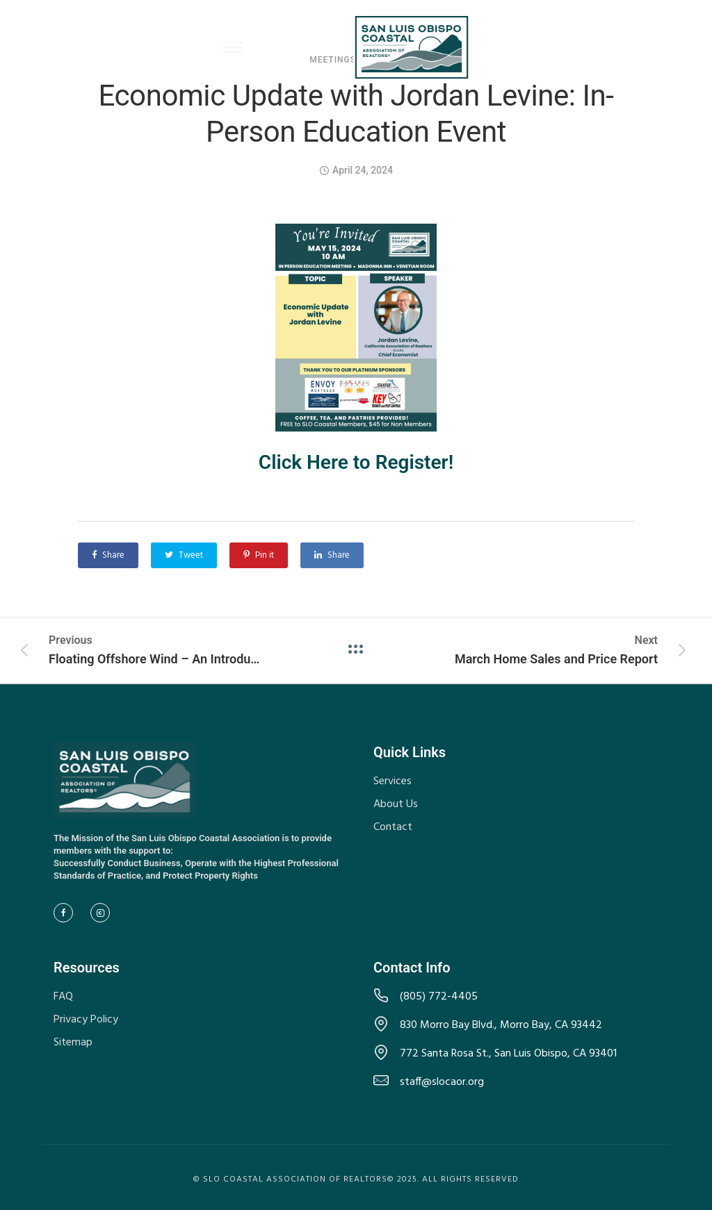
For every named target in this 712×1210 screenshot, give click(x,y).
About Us (395, 804)
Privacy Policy (86, 1020)
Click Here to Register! (356, 462)
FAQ (63, 997)
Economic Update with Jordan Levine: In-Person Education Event (355, 113)
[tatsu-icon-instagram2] (103, 912)
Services (392, 781)
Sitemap (73, 1043)
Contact (392, 827)
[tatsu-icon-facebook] (67, 912)
